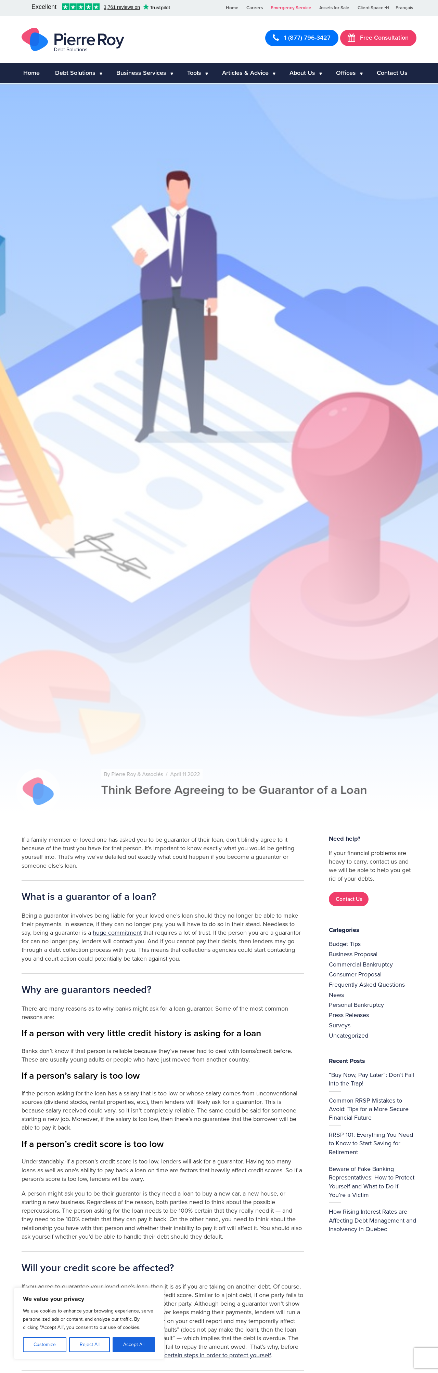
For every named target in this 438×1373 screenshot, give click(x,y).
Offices (346, 73)
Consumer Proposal (355, 974)
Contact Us (392, 73)
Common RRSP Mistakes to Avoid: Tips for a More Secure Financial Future (369, 1109)
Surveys (339, 1025)
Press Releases (349, 1015)
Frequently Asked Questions (367, 984)
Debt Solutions (75, 73)
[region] (89, 1323)
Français (404, 8)
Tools (194, 73)
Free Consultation (378, 37)
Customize (45, 1344)
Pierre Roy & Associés (155, 774)
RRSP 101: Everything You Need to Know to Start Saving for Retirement (371, 1143)
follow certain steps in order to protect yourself (209, 1355)
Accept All (133, 1344)
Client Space (373, 8)
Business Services (141, 73)
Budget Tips (345, 944)
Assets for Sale (334, 8)
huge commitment (117, 932)
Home (232, 8)
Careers (254, 8)
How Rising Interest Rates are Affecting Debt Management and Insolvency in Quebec (372, 1220)
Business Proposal (353, 954)
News (336, 995)
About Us (302, 73)
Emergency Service (291, 8)
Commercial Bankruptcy (361, 964)
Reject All (90, 1344)
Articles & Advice (245, 73)
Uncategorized (348, 1035)
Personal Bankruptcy (356, 1005)
